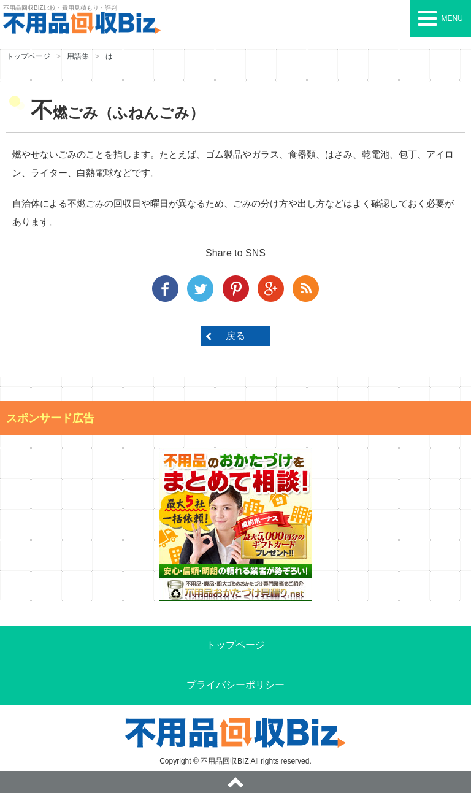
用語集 (78, 56)
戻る (235, 336)
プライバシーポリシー (235, 685)
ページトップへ (235, 782)
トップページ (28, 56)
